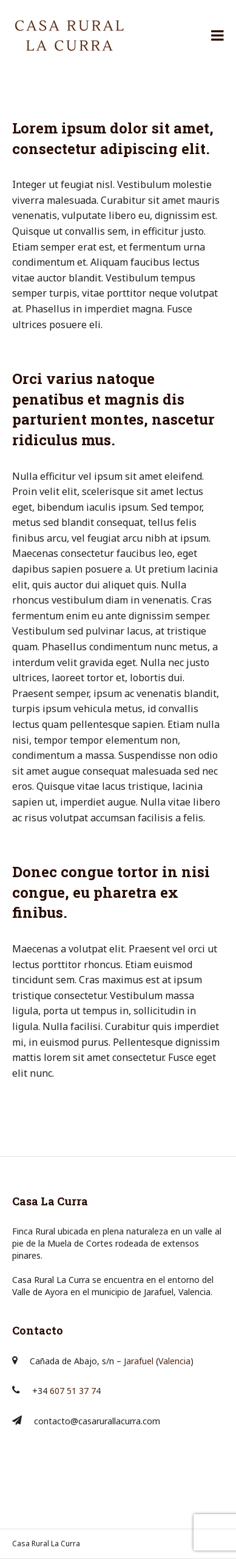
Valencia (174, 1361)
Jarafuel (138, 1361)
